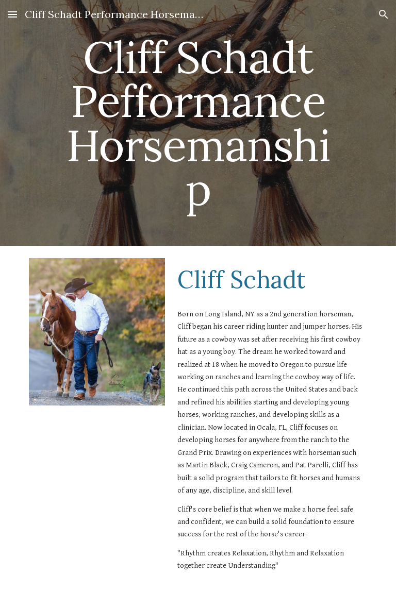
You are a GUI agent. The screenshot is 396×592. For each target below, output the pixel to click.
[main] (198, 123)
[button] (12, 14)
